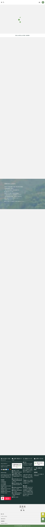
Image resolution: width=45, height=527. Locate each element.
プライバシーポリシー (4, 523)
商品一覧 (2, 513)
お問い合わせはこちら (39, 463)
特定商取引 (3, 521)
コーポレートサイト (4, 516)
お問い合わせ (3, 518)
